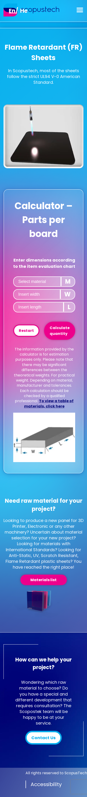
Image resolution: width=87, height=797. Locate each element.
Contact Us (43, 738)
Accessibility (46, 784)
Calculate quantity (60, 330)
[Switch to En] (12, 10)
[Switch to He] (24, 10)
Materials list (43, 580)
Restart (26, 330)
